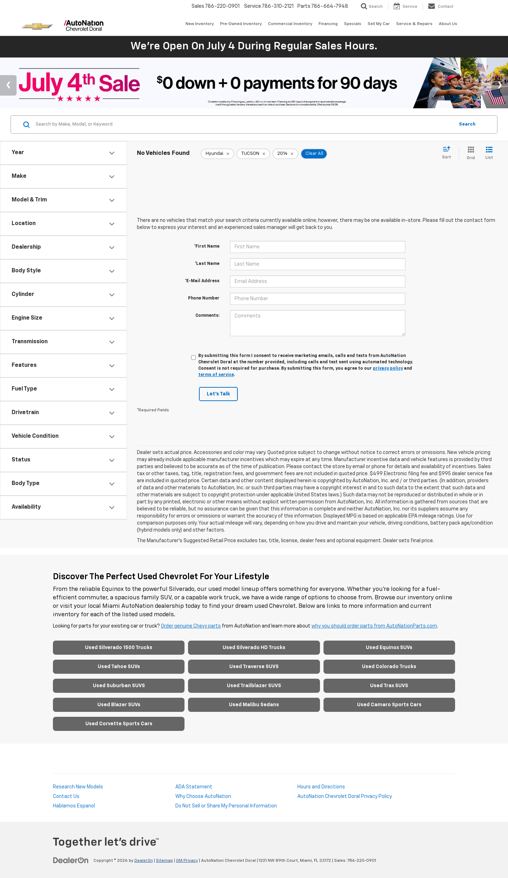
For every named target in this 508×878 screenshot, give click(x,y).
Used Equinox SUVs (389, 647)
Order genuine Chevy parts (191, 626)
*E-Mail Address (202, 281)
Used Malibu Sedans (254, 704)
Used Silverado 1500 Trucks (118, 647)
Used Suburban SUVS (119, 685)
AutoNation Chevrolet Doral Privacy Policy (344, 796)
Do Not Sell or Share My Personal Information (226, 806)
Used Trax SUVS (389, 685)
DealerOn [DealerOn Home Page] (143, 861)
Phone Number (203, 298)
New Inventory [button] (200, 24)
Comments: (207, 316)
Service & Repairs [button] (414, 24)
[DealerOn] (71, 860)
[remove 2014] (285, 154)
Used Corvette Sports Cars (118, 723)
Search (467, 124)
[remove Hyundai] (217, 154)
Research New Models (78, 787)
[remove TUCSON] (253, 154)
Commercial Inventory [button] (290, 24)
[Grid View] (469, 153)
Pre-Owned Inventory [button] (241, 24)
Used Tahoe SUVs (119, 666)
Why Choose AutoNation (203, 796)
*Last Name (207, 264)
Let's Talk (218, 394)
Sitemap (164, 861)
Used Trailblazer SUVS (254, 685)
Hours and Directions (321, 787)
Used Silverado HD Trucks (254, 647)
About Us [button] (448, 24)
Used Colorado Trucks (389, 666)
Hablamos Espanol (74, 806)
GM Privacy (187, 861)
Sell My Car (379, 24)
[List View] (489, 153)
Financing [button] (328, 24)
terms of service (216, 375)
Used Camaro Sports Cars (389, 704)
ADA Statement (193, 787)
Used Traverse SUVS (254, 666)
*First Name (206, 246)
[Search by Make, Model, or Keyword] (244, 124)
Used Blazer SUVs (118, 704)
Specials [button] (352, 24)
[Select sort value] (449, 153)
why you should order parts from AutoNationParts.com (374, 626)
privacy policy (388, 369)
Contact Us (66, 796)
